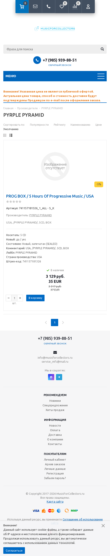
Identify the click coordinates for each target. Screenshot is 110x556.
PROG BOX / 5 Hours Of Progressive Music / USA (50, 196)
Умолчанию (11, 129)
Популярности (39, 124)
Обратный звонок (59, 65)
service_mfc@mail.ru (55, 361)
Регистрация (55, 473)
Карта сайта (55, 501)
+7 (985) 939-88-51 (60, 60)
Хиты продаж (55, 409)
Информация (55, 419)
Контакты (55, 443)
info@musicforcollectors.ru (55, 357)
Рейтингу (59, 124)
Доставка (55, 434)
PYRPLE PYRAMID (40, 215)
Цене (98, 124)
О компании (55, 439)
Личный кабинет (55, 459)
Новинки (55, 400)
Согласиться (14, 550)
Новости (55, 425)
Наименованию (80, 124)
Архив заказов (55, 464)
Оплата (55, 430)
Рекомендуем (55, 394)
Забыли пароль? (55, 478)
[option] (55, 95)
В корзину (35, 297)
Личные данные (55, 468)
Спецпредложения (55, 405)
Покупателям (55, 453)
